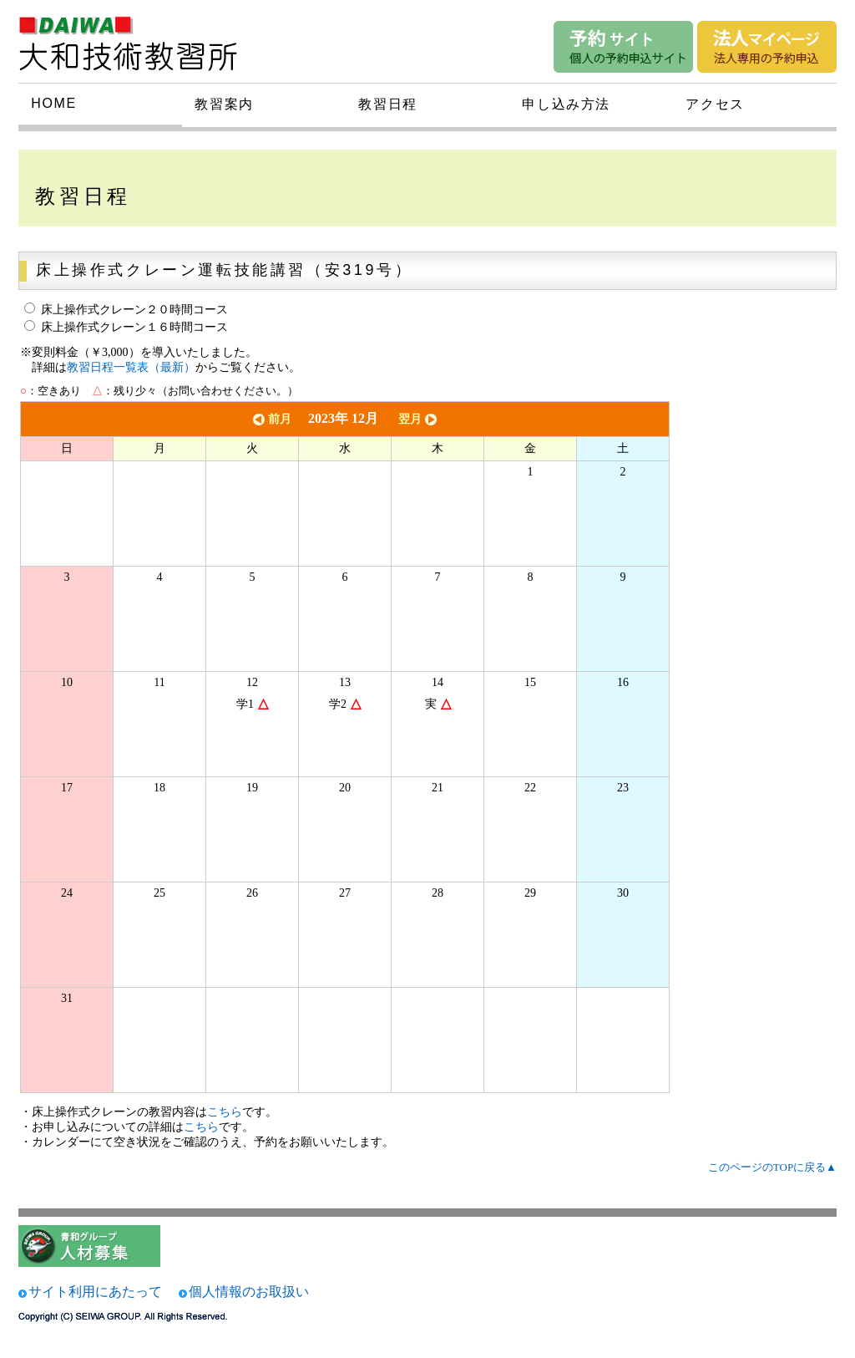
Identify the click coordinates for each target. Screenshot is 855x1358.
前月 (270, 419)
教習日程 (387, 104)
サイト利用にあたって (95, 1291)
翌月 (419, 419)
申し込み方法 (566, 104)
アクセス (715, 104)
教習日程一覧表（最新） (131, 367)
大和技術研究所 (138, 40)
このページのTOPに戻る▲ (772, 1167)
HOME (53, 103)
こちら (224, 1112)
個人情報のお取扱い (249, 1291)
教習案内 (224, 104)
